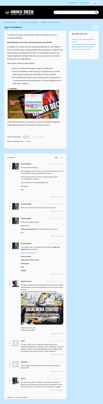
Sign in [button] (95, 3)
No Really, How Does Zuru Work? (81, 49)
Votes (61, 157)
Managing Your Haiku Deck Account (50, 22)
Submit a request (84, 3)
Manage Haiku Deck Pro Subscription (83, 47)
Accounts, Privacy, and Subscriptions (29, 22)
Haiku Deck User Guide (10, 22)
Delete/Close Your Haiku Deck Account (83, 39)
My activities (73, 3)
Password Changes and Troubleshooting (83, 44)
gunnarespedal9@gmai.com (29, 253)
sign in (13, 397)
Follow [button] (96, 27)
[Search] (76, 12)
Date (56, 157)
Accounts (74, 42)
